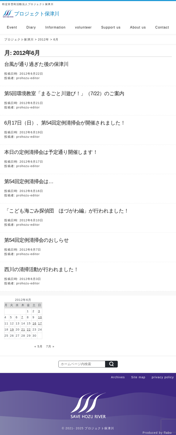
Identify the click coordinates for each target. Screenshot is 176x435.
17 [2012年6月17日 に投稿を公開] (40, 323)
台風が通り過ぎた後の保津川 (36, 64)
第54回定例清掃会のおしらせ (36, 240)
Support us (110, 27)
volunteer (83, 27)
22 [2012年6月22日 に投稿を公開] (29, 329)
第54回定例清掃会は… (28, 181)
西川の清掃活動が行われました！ (41, 269)
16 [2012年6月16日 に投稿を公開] (34, 323)
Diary (31, 27)
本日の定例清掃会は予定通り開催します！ (51, 152)
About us (138, 27)
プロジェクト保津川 (99, 428)
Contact (162, 27)
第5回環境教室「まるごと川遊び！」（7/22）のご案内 (64, 93)
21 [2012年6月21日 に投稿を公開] (23, 329)
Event (12, 27)
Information (55, 27)
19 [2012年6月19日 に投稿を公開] (12, 329)
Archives (118, 377)
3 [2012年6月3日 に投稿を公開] (39, 311)
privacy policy (163, 377)
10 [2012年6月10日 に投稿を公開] (40, 317)
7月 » (50, 346)
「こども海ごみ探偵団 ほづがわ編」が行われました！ (66, 210)
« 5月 (38, 346)
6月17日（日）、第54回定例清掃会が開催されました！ (64, 123)
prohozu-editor (28, 78)
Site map (138, 377)
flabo (168, 432)
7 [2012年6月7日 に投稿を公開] (22, 317)
